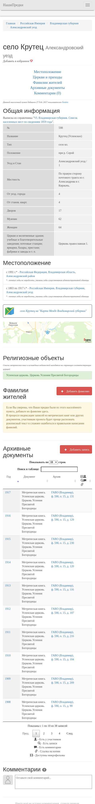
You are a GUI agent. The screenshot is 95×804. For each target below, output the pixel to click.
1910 (8, 635)
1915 (8, 539)
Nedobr (65, 102)
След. (70, 701)
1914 (8, 558)
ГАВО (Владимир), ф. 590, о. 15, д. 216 (65, 620)
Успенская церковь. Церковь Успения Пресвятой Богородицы (42, 375)
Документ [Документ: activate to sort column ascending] (24, 476)
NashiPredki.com (14, 790)
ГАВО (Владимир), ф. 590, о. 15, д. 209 (65, 658)
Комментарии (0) (47, 93)
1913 (8, 577)
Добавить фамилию (74, 391)
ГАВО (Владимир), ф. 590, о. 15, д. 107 (65, 600)
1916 (8, 519)
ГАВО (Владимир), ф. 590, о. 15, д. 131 (65, 504)
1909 (8, 654)
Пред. (25, 701)
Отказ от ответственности (74, 790)
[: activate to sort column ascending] (85, 485)
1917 (8, 500)
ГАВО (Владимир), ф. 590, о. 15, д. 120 (65, 562)
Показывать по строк (47, 462)
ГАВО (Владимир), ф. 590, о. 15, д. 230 (65, 543)
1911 (7, 616)
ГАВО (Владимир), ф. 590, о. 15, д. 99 (64, 678)
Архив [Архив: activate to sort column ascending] (61, 476)
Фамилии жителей (47, 82)
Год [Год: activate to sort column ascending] (9, 476)
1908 (8, 674)
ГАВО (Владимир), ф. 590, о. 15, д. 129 (65, 523)
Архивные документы (47, 88)
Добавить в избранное (18, 61)
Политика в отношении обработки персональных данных (47, 794)
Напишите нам (34, 790)
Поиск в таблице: (47, 469)
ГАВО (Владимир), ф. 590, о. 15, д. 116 (65, 581)
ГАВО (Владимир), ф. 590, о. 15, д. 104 (65, 639)
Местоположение (47, 72)
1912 (8, 596)
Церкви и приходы (47, 77)
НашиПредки (13, 5)
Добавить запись (76, 449)
